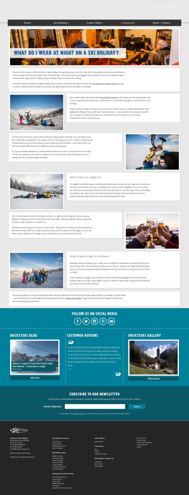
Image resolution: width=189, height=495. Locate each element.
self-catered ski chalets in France (104, 83)
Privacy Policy (141, 440)
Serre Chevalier (57, 448)
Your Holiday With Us (59, 477)
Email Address (52, 406)
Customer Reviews (100, 454)
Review (139, 447)
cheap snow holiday (73, 298)
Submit (137, 406)
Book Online (98, 464)
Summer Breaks (57, 463)
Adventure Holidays (59, 467)
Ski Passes (55, 486)
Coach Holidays (57, 469)
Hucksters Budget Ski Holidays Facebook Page (12, 6)
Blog (96, 450)
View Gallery (153, 378)
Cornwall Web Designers (26, 457)
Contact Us (98, 462)
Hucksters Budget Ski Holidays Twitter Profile (16, 6)
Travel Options (57, 479)
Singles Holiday (57, 456)
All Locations (56, 442)
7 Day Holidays (57, 465)
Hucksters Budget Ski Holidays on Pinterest (24, 6)
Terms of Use (141, 438)
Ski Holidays (60, 22)
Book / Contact (161, 22)
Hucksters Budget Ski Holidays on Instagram (20, 6)
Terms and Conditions (144, 443)
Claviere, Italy (56, 444)
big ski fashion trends (109, 97)
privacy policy (79, 414)
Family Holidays (57, 460)
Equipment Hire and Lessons (62, 488)
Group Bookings (58, 458)
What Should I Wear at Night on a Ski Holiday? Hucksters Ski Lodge (94, 7)
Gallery (96, 452)
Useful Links (56, 481)
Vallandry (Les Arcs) (59, 446)
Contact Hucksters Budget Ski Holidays (29, 6)
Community (128, 22)
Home (27, 22)
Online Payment (142, 445)
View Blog (34, 377)
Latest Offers (94, 22)
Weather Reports (58, 483)
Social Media (98, 466)
